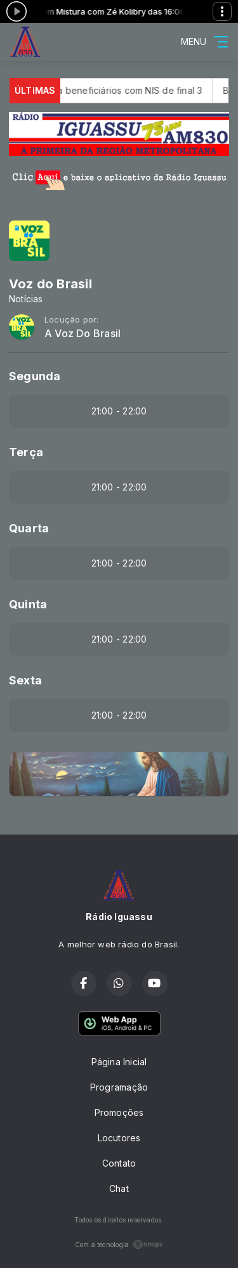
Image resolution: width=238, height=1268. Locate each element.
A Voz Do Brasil (82, 334)
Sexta (25, 680)
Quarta (29, 528)
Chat (119, 1188)
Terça (26, 452)
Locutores (119, 1137)
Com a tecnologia (119, 1244)
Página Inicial (119, 1061)
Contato (119, 1163)
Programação (119, 1087)
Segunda (34, 376)
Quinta (28, 604)
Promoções (119, 1112)
